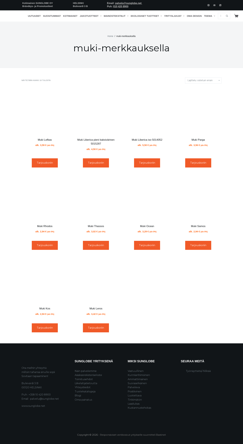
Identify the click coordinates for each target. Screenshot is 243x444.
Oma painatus (83, 399)
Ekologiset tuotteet (147, 16)
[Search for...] (221, 16)
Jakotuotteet (91, 16)
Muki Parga (198, 139)
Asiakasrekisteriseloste (88, 375)
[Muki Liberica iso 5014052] (147, 110)
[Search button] (227, 16)
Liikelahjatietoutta (86, 383)
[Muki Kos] (45, 279)
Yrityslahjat (175, 16)
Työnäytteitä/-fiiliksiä (198, 371)
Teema (210, 16)
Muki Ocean (147, 226)
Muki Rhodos (44, 226)
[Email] (214, 5)
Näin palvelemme (86, 371)
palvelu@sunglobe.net (128, 3)
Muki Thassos (96, 226)
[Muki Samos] (198, 197)
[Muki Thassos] (96, 197)
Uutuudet (34, 16)
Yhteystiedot (83, 387)
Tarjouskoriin (45, 162)
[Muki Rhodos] (45, 197)
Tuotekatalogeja (85, 391)
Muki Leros (95, 308)
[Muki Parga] (198, 110)
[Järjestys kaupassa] (203, 80)
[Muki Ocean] (147, 197)
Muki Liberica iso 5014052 (147, 139)
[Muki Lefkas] (45, 110)
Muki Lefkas (45, 139)
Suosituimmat (52, 16)
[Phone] (220, 5)
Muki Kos (44, 308)
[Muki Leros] (96, 279)
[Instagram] (209, 5)
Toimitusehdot (84, 379)
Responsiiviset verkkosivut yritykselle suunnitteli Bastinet (133, 434)
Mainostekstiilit (117, 16)
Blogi (78, 395)
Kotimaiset (70, 16)
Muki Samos (198, 226)
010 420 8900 (120, 6)
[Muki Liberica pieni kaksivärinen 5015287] (96, 110)
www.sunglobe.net (33, 405)
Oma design (194, 16)
